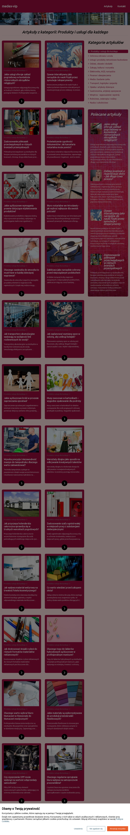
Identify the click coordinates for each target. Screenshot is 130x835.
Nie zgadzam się (96, 829)
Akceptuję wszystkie (117, 829)
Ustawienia (78, 829)
